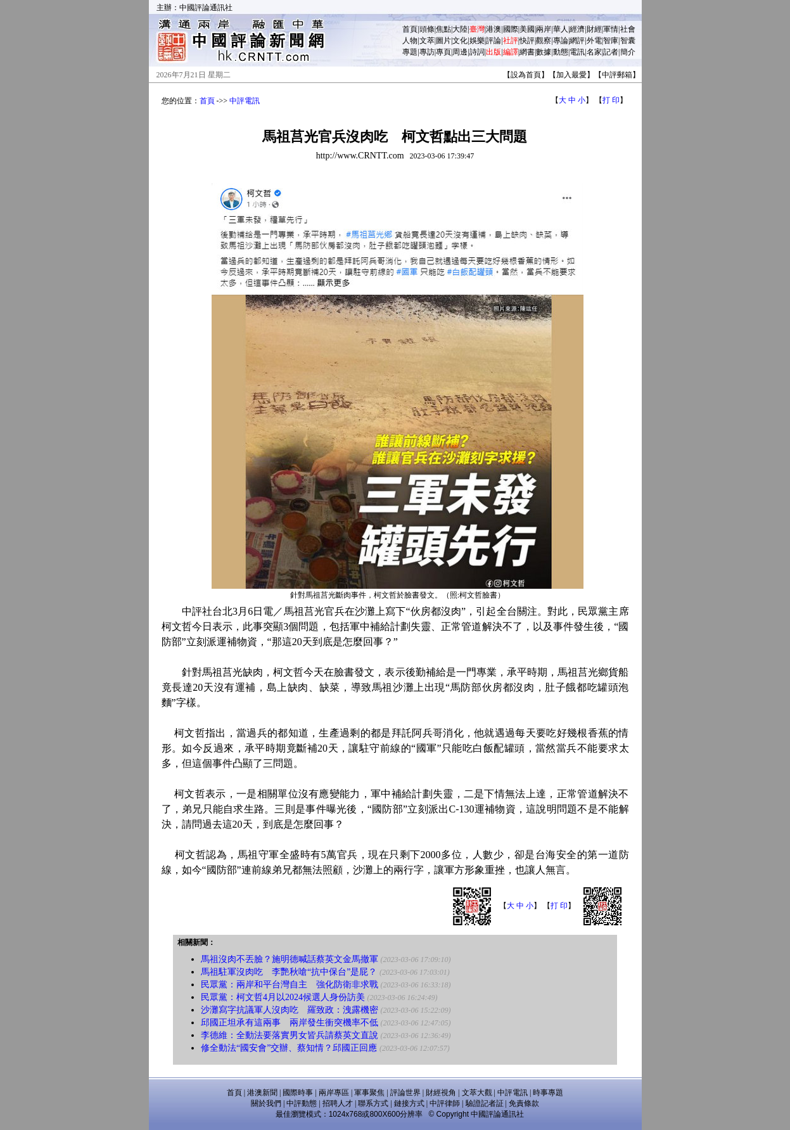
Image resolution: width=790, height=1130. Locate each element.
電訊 (577, 52)
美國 (527, 29)
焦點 (443, 29)
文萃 (427, 40)
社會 (627, 29)
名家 (594, 52)
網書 (527, 52)
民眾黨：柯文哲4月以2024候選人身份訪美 (283, 997)
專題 (409, 52)
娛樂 (477, 40)
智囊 (627, 40)
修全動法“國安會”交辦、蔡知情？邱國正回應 (289, 1048)
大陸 (460, 29)
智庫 (610, 40)
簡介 (627, 52)
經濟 (577, 29)
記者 (610, 52)
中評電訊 (244, 100)
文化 (460, 40)
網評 (577, 40)
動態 (560, 52)
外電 (594, 40)
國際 (510, 29)
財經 (594, 29)
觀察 (543, 40)
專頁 (443, 52)
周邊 (460, 52)
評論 (493, 40)
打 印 (611, 100)
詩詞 (477, 52)
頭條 (427, 29)
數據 (543, 52)
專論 (560, 40)
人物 (409, 40)
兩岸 (543, 29)
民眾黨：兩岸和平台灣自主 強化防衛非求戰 (289, 984)
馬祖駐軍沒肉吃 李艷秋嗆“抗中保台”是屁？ (289, 972)
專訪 (427, 52)
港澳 (493, 29)
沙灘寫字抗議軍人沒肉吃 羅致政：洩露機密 (289, 1010)
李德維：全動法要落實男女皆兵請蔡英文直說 (289, 1035)
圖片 (443, 40)
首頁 (409, 29)
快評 (527, 40)
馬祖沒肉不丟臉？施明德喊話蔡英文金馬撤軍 (289, 959)
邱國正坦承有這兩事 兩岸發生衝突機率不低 (289, 1022)
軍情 (610, 29)
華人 (560, 29)
